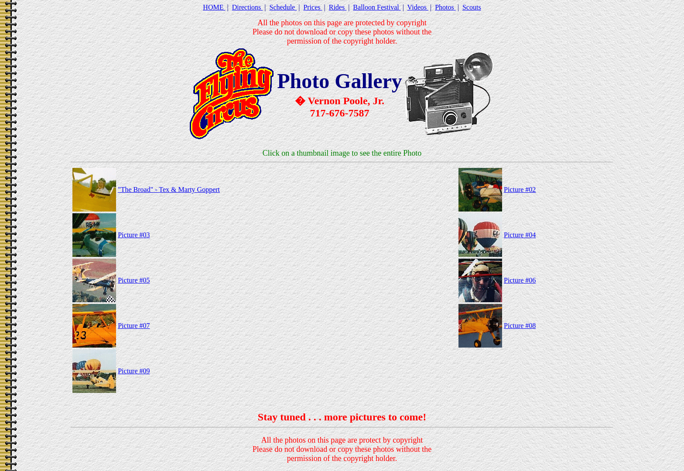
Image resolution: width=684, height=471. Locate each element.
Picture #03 (134, 235)
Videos (417, 7)
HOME (214, 7)
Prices (312, 7)
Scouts (471, 7)
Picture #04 (520, 235)
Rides (337, 7)
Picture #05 (134, 280)
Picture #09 (134, 371)
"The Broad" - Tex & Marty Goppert (169, 189)
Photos (445, 7)
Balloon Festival (376, 7)
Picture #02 (520, 189)
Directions (247, 7)
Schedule (283, 7)
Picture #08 (520, 325)
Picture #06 (520, 280)
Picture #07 (134, 325)
